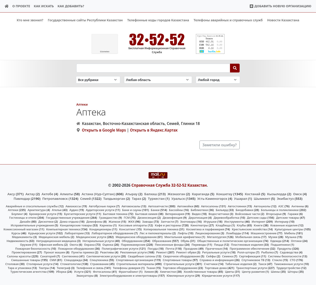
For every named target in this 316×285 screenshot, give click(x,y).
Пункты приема (82, 252)
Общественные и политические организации (229, 241)
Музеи (272, 237)
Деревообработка (226, 218)
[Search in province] (158, 79)
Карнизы (106, 225)
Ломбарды (233, 233)
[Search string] (153, 67)
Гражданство (108, 218)
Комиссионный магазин (21, 229)
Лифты (183, 233)
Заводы (147, 222)
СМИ (53, 260)
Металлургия (216, 237)
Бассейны (176, 210)
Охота (74, 245)
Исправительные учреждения (32, 225)
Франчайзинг (128, 272)
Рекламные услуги (133, 252)
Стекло (277, 260)
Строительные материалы (135, 264)
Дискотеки (46, 222)
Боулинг (17, 214)
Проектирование (24, 252)
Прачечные (213, 248)
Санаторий (48, 256)
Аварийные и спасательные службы (32, 206)
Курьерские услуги (41, 233)
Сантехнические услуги (103, 256)
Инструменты (234, 222)
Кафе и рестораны (168, 225)
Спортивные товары (177, 260)
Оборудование (132, 241)
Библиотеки (199, 210)
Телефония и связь (90, 268)
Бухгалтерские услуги (79, 214)
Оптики (296, 241)
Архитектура (37, 210)
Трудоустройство (288, 268)
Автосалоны (209, 206)
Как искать (44, 6)
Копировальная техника (161, 229)
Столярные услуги (39, 264)
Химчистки (168, 272)
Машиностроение (263, 233)
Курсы (15, 233)
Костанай (252, 194)
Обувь (185, 241)
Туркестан (156, 198)
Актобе (47, 194)
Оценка (107, 245)
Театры (44, 268)
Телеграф (63, 268)
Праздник (190, 248)
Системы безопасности (284, 256)
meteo (105, 52)
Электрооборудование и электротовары (128, 275)
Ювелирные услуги (180, 275)
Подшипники (280, 245)
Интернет (258, 222)
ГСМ (127, 218)
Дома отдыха (69, 222)
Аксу (11, 194)
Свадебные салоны (141, 256)
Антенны (297, 206)
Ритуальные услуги (216, 252)
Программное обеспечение (249, 248)
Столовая (12, 264)
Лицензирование (207, 233)
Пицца (218, 245)
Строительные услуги (179, 264)
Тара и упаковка (19, 268)
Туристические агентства (29, 272)
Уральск (178, 198)
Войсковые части (247, 214)
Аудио (73, 210)
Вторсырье (274, 214)
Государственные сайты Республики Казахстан (85, 20)
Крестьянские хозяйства (249, 229)
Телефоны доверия (126, 268)
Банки (155, 210)
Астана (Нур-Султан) (98, 194)
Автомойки (185, 206)
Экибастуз (285, 198)
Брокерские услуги (42, 214)
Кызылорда (276, 194)
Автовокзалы (131, 206)
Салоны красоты (19, 256)
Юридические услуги (217, 275)
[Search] (235, 67)
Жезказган (176, 194)
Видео (196, 214)
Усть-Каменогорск (212, 198)
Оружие (25, 245)
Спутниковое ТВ (252, 260)
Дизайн (25, 222)
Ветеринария (174, 214)
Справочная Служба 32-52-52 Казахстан (169, 185)
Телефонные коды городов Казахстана (158, 20)
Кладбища (223, 225)
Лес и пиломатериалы (156, 233)
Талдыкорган (114, 198)
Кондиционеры (100, 229)
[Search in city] (218, 79)
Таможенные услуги (288, 264)
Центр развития (253, 272)
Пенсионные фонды (169, 245)
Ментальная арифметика (182, 237)
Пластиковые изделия (247, 245)
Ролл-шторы (246, 252)
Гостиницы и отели (23, 218)
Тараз (136, 198)
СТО (293, 260)
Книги (258, 225)
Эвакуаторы (85, 275)
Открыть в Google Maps (104, 130)
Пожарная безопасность (32, 248)
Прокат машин (54, 252)
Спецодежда (73, 260)
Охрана (89, 245)
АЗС (281, 206)
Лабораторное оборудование (112, 233)
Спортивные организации (134, 260)
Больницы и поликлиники (280, 210)
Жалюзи (114, 222)
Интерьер (282, 222)
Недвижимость (18, 241)
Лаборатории (74, 233)
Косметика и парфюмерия (205, 229)
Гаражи (293, 214)
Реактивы (107, 252)
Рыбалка (267, 252)
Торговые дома (216, 268)
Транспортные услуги (251, 268)
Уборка (61, 272)
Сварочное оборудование (181, 256)
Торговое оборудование (180, 268)
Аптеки (82, 104)
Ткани (151, 268)
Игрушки (210, 222)
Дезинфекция (172, 218)
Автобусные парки (102, 206)
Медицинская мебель (54, 237)
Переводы (199, 245)
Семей (85, 198)
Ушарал (240, 198)
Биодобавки (244, 210)
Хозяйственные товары (200, 272)
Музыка (290, 237)
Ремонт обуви (186, 252)
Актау (30, 194)
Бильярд (222, 210)
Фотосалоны (102, 272)
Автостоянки (237, 206)
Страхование (99, 264)
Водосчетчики (218, 214)
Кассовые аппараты (132, 225)
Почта (169, 248)
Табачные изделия (238, 264)
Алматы (66, 194)
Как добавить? (70, 6)
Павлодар (22, 198)
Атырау (131, 194)
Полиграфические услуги (120, 248)
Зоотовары (188, 222)
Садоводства (289, 252)
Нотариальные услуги (98, 241)
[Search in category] (98, 79)
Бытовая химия (146, 214)
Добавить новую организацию (280, 6)
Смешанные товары (25, 260)
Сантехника (70, 256)
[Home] (7, 6)
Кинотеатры (199, 225)
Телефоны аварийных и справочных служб (228, 20)
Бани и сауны (131, 210)
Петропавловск (55, 198)
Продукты (284, 248)
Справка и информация (217, 260)
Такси (262, 264)
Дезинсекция (146, 218)
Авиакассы (73, 206)
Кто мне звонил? (30, 20)
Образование (161, 241)
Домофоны (94, 222)
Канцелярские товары (76, 225)
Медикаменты (22, 237)
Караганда (200, 194)
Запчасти (167, 222)
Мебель (289, 233)
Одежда (276, 241)
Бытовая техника (115, 214)
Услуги (79, 272)
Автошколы (262, 206)
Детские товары (287, 218)
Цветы (229, 272)
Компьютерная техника (63, 229)
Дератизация (198, 218)
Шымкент (262, 198)
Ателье (57, 210)
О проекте (21, 6)
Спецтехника (99, 260)
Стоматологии (70, 264)
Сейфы (211, 256)
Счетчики (210, 264)
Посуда (152, 248)
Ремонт (161, 252)
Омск (297, 194)
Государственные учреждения (68, 218)
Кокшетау (224, 194)
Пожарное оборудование (76, 248)
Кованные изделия (284, 225)
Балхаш (150, 194)
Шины (275, 272)
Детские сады (257, 218)
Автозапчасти (158, 206)
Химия (149, 272)
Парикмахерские (133, 245)
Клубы (241, 225)
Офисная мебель (51, 245)
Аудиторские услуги (100, 210)
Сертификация (249, 256)
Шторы (293, 272)
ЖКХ (131, 222)
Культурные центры (289, 229)
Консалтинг (127, 229)
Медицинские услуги (91, 237)
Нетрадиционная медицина (56, 241)
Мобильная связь (247, 237)
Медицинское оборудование (136, 237)
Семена (227, 256)
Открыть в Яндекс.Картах (154, 130)
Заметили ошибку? (220, 144)
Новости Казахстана (283, 20)
